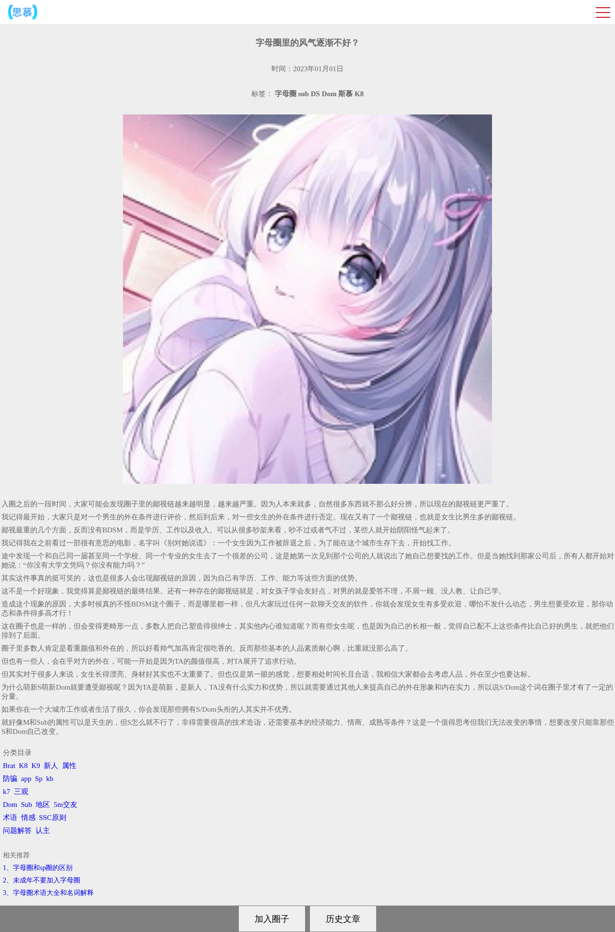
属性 (69, 765)
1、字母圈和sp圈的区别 (38, 867)
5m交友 (65, 804)
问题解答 (17, 830)
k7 (6, 791)
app (26, 778)
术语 (10, 817)
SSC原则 (52, 817)
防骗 (10, 778)
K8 (23, 765)
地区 (43, 804)
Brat (9, 765)
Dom (10, 804)
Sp (39, 778)
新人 (51, 765)
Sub (26, 804)
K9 (35, 765)
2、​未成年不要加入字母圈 (41, 880)
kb (49, 778)
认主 (43, 830)
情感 (28, 817)
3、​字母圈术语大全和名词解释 (48, 892)
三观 (21, 791)
